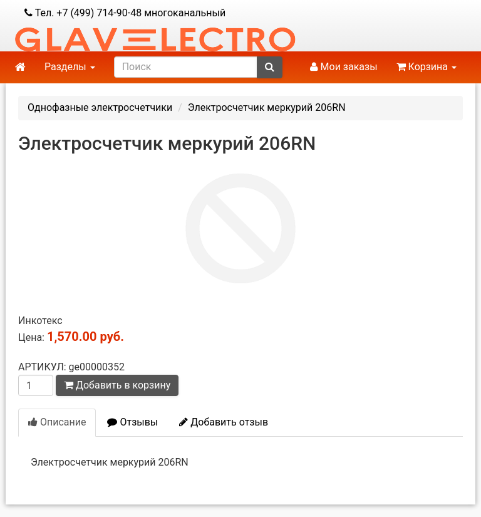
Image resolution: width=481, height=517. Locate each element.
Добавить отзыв (223, 422)
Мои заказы (344, 67)
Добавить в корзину (117, 385)
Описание (57, 422)
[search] (185, 67)
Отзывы (132, 422)
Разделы (69, 67)
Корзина (426, 67)
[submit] (269, 67)
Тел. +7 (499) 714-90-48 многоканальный (124, 13)
